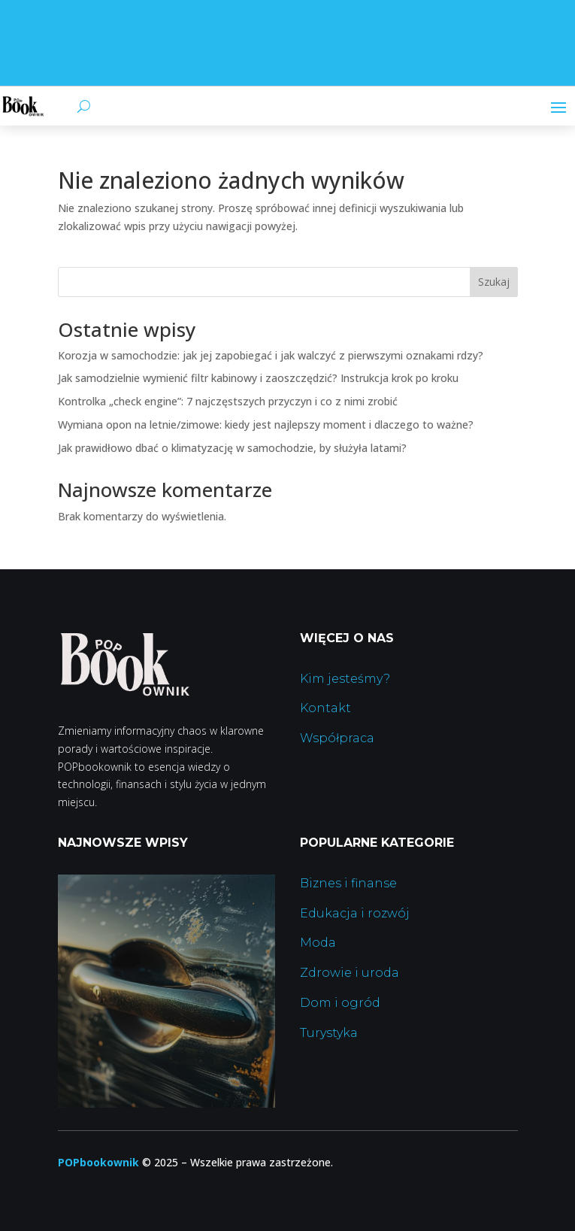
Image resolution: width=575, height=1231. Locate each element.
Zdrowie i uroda (349, 973)
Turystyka (329, 1033)
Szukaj (494, 281)
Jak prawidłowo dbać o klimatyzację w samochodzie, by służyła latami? (232, 448)
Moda (318, 942)
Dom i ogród (340, 1003)
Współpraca (337, 738)
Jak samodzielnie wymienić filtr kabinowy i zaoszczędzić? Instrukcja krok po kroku (258, 378)
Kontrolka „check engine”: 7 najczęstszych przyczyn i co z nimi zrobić (228, 401)
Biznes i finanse (348, 883)
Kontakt (325, 708)
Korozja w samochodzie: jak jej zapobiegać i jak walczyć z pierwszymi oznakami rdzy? (270, 355)
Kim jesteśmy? (345, 679)
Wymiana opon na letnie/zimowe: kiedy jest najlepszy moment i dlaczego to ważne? (266, 424)
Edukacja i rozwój (355, 913)
